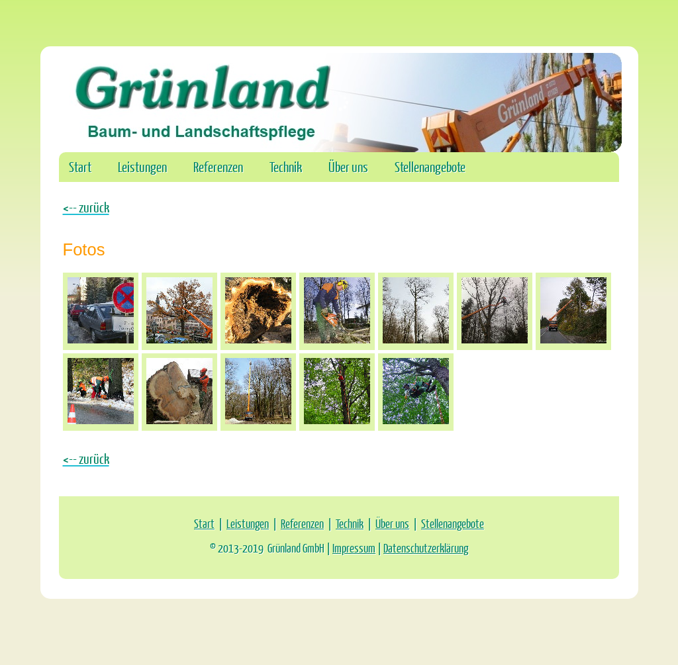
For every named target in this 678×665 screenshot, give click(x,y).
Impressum (353, 548)
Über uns (348, 166)
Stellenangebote (430, 166)
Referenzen (218, 166)
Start (80, 166)
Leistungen (142, 166)
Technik (285, 166)
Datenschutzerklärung (425, 548)
